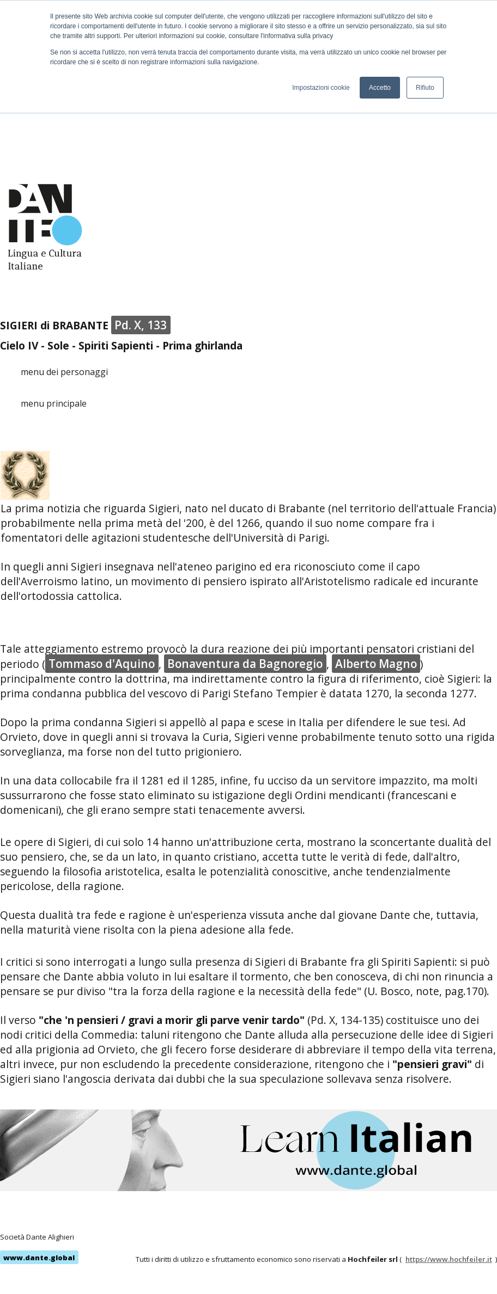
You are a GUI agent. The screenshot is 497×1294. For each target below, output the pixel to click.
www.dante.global (39, 1257)
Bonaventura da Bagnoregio (245, 663)
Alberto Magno (376, 663)
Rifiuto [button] (425, 87)
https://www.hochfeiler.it (448, 1259)
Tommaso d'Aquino (102, 663)
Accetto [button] (380, 87)
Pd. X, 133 (140, 325)
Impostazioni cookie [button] (320, 87)
